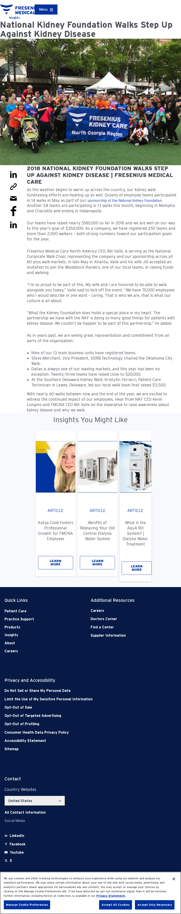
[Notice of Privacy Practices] (73, 699)
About (9, 643)
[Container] (46, 9)
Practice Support (19, 619)
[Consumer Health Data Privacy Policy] (73, 732)
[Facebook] (18, 844)
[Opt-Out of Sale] (73, 707)
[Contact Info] (25, 812)
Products (12, 627)
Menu (43, 9)
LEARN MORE (55, 562)
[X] (11, 860)
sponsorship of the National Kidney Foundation (124, 200)
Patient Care (15, 611)
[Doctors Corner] (125, 619)
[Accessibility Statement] (73, 740)
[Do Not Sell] (73, 690)
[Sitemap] (73, 749)
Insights (11, 635)
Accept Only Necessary (154, 904)
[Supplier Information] (125, 635)
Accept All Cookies (116, 904)
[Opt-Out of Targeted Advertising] (73, 715)
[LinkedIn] (17, 835)
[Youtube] (17, 852)
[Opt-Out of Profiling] (73, 724)
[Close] (174, 879)
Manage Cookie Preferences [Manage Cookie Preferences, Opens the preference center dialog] (27, 904)
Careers (11, 651)
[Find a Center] (125, 627)
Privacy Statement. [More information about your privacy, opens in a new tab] (111, 895)
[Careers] (125, 610)
